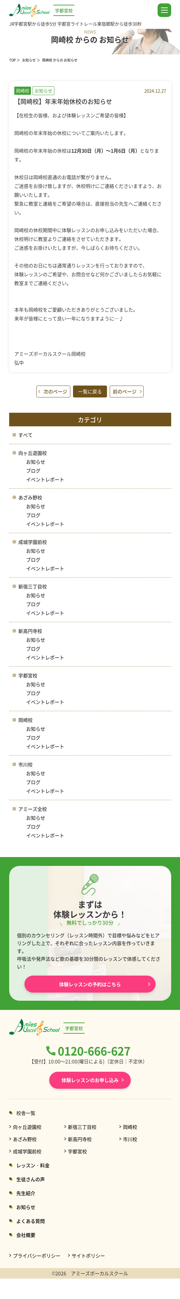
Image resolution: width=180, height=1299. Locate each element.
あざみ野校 (30, 497)
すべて (25, 434)
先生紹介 (25, 1193)
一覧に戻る (90, 391)
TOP (12, 60)
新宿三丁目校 (32, 586)
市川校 (25, 764)
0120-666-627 (94, 1051)
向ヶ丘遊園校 (32, 452)
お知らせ (29, 60)
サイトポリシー (88, 1255)
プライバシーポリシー (36, 1255)
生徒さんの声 (30, 1179)
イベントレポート (45, 479)
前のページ (125, 391)
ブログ (33, 470)
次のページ (55, 391)
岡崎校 (25, 719)
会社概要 (25, 1234)
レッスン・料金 (33, 1165)
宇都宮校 (27, 675)
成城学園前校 (32, 541)
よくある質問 (30, 1220)
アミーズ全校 (32, 808)
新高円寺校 (30, 630)
